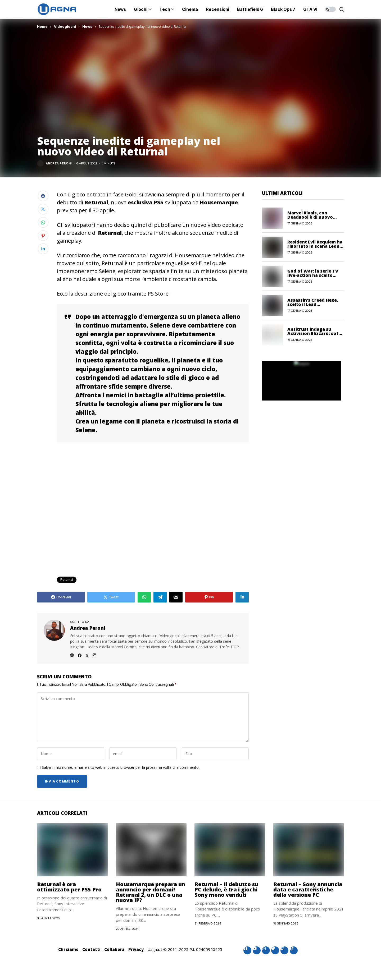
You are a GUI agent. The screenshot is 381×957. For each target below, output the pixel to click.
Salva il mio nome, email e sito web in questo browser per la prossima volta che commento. (120, 767)
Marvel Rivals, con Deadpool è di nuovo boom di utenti (310, 217)
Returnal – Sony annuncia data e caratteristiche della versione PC (307, 889)
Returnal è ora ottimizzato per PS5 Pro (69, 887)
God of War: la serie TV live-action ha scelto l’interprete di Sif (312, 275)
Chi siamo (68, 949)
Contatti (91, 949)
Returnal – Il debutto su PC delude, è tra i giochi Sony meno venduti (226, 889)
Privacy (136, 949)
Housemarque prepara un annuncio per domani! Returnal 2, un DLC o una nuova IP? (150, 892)
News (87, 26)
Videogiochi (65, 26)
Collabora (114, 949)
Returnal (66, 580)
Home (42, 26)
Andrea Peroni (59, 163)
